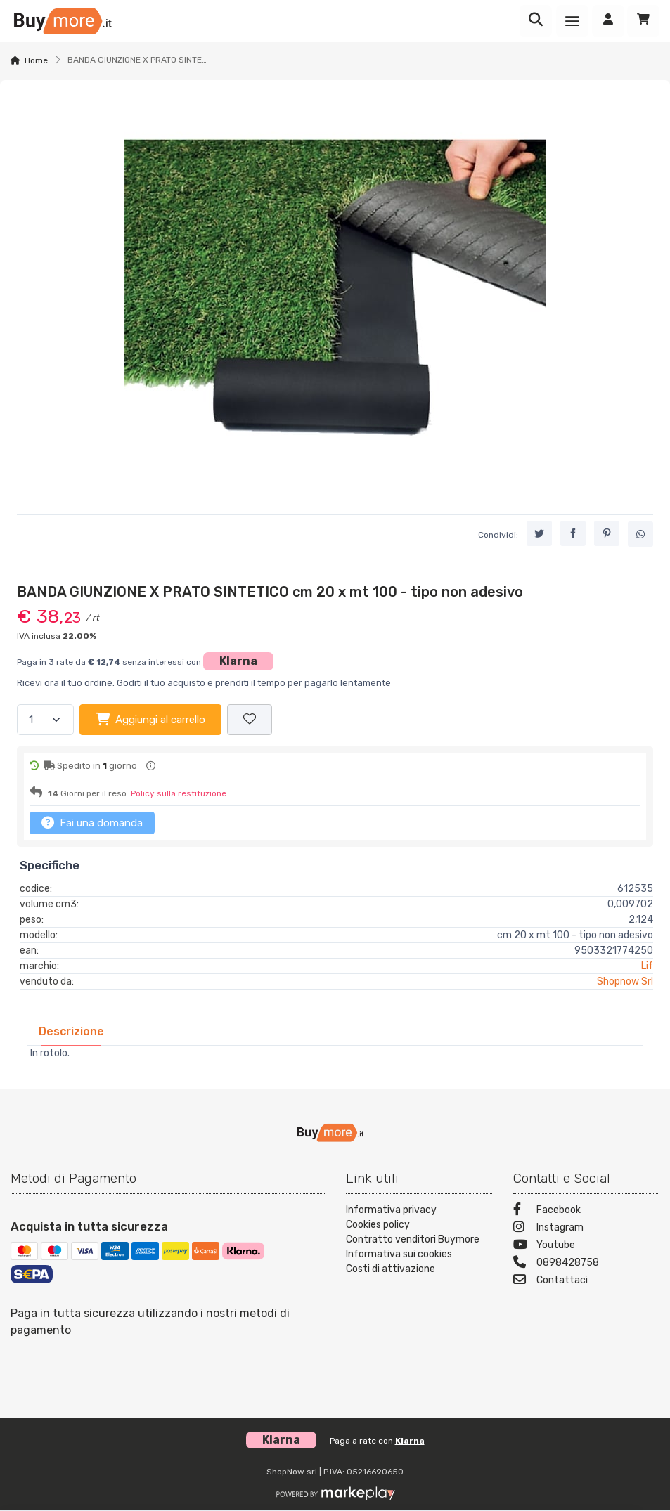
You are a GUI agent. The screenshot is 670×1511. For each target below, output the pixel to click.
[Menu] (572, 21)
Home (36, 60)
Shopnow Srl (625, 981)
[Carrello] (643, 21)
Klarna (238, 661)
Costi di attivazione (390, 1269)
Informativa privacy (391, 1210)
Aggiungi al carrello (150, 719)
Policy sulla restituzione (178, 793)
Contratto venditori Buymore (412, 1239)
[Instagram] (586, 1229)
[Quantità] (45, 720)
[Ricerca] (536, 21)
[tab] (71, 1031)
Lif (647, 966)
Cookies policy (378, 1225)
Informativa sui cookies (399, 1254)
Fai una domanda (92, 822)
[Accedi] (608, 21)
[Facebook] (586, 1211)
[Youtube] (586, 1246)
